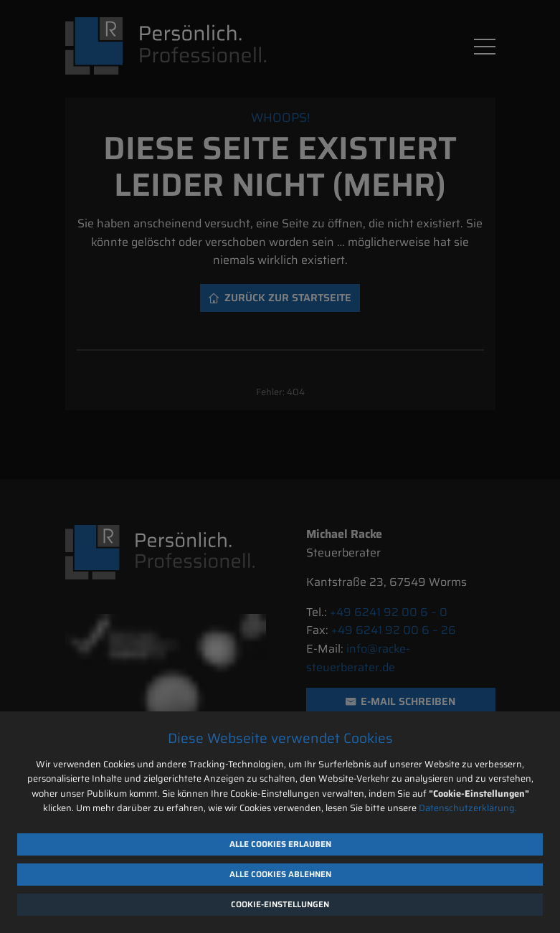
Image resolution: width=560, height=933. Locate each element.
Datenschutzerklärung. (468, 807)
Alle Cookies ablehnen (280, 874)
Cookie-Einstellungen (280, 904)
